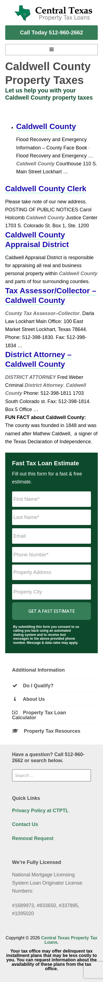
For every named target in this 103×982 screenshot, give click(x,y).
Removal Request (33, 838)
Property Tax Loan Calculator (39, 715)
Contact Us (25, 824)
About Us (28, 699)
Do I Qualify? (33, 685)
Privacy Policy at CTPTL (40, 810)
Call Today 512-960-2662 (51, 32)
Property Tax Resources (46, 731)
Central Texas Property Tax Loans (69, 940)
